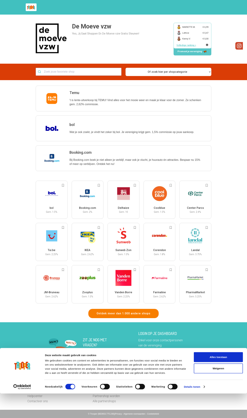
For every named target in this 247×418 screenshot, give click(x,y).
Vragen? (204, 7)
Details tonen (192, 411)
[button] (217, 7)
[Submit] (40, 72)
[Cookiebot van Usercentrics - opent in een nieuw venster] (22, 411)
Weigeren (218, 392)
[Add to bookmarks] (63, 185)
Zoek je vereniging (149, 7)
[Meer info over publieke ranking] (207, 45)
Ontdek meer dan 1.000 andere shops (123, 313)
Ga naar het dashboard (159, 356)
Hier (86, 351)
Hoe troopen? (124, 7)
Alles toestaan (218, 381)
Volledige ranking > (186, 45)
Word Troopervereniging (179, 7)
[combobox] (78, 72)
